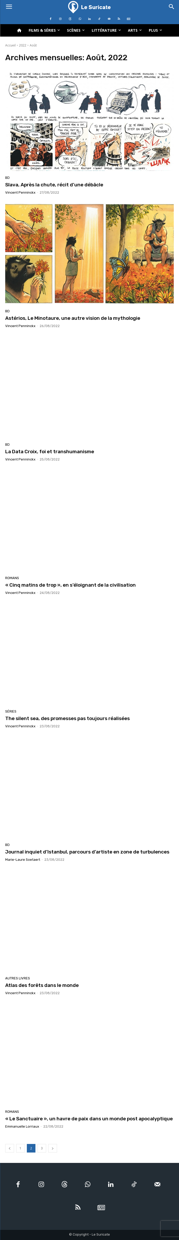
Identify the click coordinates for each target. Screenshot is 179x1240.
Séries (10, 711)
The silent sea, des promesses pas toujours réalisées (67, 718)
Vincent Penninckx (20, 192)
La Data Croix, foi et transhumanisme (49, 452)
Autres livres (17, 978)
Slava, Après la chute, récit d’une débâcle (54, 185)
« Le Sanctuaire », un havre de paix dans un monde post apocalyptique (89, 1119)
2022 (22, 45)
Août (33, 45)
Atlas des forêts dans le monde (42, 985)
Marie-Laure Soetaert (22, 860)
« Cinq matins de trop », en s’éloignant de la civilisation (70, 585)
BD (7, 177)
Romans (12, 578)
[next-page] (52, 1148)
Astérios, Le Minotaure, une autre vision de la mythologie (72, 318)
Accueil (10, 45)
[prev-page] (9, 1148)
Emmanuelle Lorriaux (22, 1126)
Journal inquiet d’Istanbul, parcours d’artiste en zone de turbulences (87, 852)
